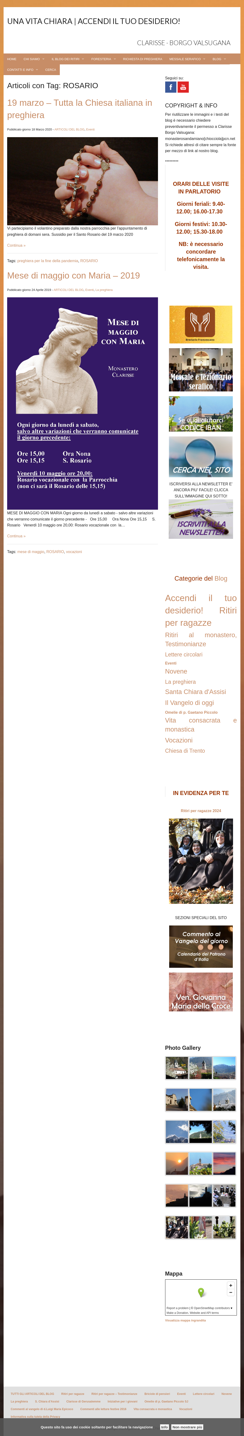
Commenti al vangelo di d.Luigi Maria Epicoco (42, 1409)
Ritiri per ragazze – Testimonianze (114, 1394)
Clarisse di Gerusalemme (83, 1401)
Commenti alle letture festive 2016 (103, 1409)
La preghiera (104, 290)
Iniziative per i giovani (122, 1401)
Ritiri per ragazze (72, 1394)
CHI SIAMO (32, 59)
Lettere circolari (184, 654)
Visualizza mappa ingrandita (185, 1320)
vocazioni (74, 552)
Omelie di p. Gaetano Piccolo (191, 712)
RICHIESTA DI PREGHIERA (142, 59)
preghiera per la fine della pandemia (47, 261)
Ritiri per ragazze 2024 (201, 811)
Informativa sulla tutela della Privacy (35, 1416)
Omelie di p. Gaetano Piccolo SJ (166, 1401)
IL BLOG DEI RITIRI (66, 59)
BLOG (217, 59)
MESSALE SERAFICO (185, 59)
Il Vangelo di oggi (189, 702)
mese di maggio (30, 552)
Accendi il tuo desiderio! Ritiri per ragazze (201, 610)
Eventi (90, 129)
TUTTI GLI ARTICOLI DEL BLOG (32, 1394)
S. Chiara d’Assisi (47, 1401)
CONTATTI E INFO (20, 70)
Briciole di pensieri (157, 1394)
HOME (11, 59)
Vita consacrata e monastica (152, 1409)
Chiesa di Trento (185, 751)
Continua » (16, 245)
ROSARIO (89, 261)
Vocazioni (179, 740)
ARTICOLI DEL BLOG (69, 129)
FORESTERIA (101, 59)
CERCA (50, 70)
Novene (176, 671)
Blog (220, 578)
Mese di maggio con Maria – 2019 (73, 275)
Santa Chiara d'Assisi (195, 691)
